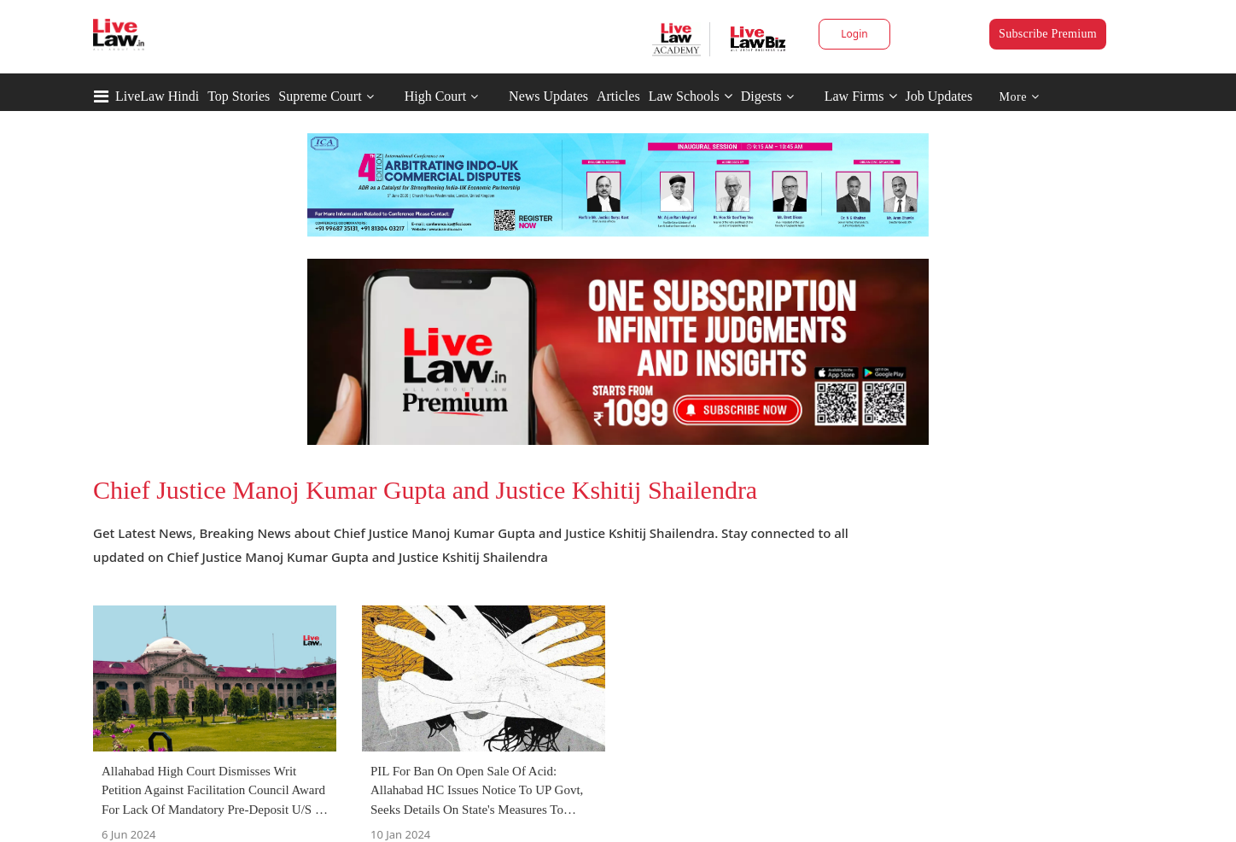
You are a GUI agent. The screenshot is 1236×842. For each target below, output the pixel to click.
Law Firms (861, 96)
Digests (761, 96)
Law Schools (690, 96)
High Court (435, 96)
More (1020, 97)
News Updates (548, 96)
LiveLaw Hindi (157, 96)
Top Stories (238, 96)
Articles (618, 96)
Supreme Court (319, 96)
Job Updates (939, 96)
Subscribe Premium (1048, 33)
